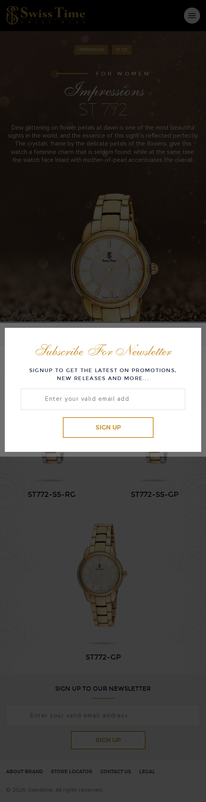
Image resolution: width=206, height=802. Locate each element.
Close (187, 340)
